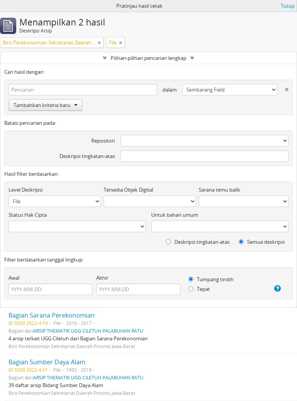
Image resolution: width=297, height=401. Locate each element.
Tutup (288, 5)
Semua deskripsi (262, 241)
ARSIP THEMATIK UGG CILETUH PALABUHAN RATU (88, 331)
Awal (14, 277)
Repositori (103, 140)
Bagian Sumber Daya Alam (47, 362)
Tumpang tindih (211, 279)
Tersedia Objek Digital (128, 189)
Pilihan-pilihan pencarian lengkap (148, 57)
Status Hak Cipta (28, 214)
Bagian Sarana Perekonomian (52, 315)
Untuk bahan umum (174, 214)
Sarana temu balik (219, 189)
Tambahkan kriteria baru (45, 105)
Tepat (199, 288)
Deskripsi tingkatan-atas (87, 156)
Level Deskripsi (26, 189)
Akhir (102, 277)
